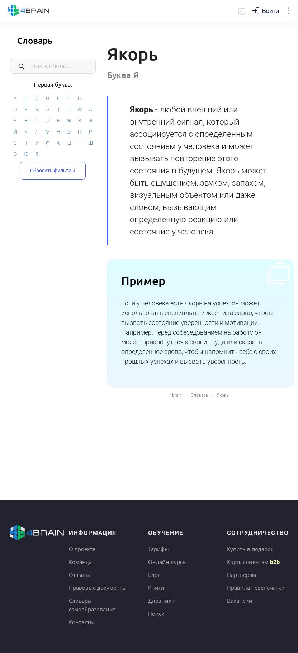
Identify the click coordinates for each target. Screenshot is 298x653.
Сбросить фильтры (52, 170)
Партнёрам (241, 574)
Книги (156, 587)
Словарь (34, 40)
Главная (28, 11)
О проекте (82, 548)
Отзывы (79, 574)
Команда (80, 561)
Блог (154, 574)
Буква (123, 74)
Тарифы (158, 548)
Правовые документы (98, 587)
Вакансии (239, 600)
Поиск (156, 613)
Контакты (81, 622)
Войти (270, 11)
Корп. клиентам (253, 561)
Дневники (161, 600)
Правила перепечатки (256, 587)
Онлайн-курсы (167, 561)
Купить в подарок (250, 548)
